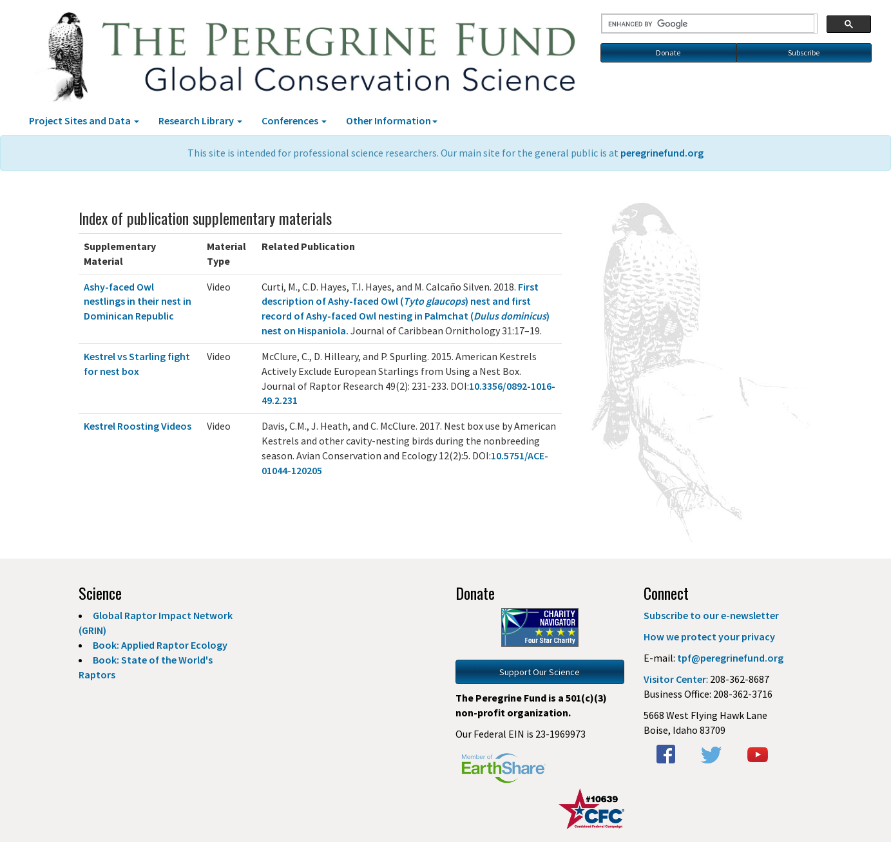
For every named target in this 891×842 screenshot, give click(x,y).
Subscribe (803, 52)
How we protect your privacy (709, 636)
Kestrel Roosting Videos (137, 425)
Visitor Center (675, 679)
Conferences (294, 120)
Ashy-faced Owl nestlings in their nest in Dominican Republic (137, 301)
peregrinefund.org (662, 152)
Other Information (391, 120)
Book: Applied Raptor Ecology (160, 644)
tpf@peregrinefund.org (730, 657)
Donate (668, 52)
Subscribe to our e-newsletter (711, 615)
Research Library (200, 120)
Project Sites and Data (84, 120)
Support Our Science (539, 672)
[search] (708, 24)
